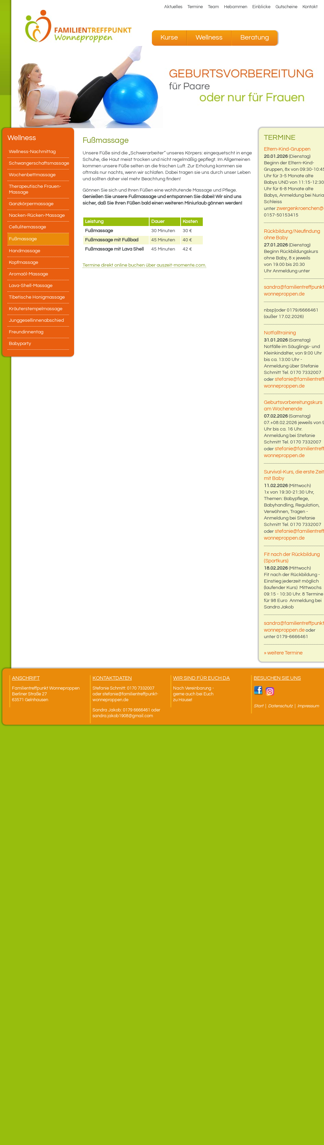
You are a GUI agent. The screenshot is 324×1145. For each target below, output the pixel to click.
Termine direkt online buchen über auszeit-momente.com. (144, 265)
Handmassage (24, 250)
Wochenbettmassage (32, 174)
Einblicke (261, 6)
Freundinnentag (26, 332)
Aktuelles (173, 6)
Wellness (209, 37)
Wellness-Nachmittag (32, 151)
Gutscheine (286, 6)
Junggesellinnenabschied (36, 320)
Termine (195, 6)
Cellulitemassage (27, 227)
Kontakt (310, 6)
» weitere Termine (283, 653)
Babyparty (20, 343)
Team (213, 6)
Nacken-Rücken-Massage (37, 215)
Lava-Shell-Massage (31, 285)
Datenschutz (281, 706)
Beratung (254, 37)
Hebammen (235, 6)
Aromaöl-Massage (28, 274)
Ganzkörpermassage (31, 203)
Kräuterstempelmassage (35, 308)
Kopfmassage (23, 262)
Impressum (308, 706)
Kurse (169, 37)
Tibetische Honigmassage (37, 297)
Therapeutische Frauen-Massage (35, 189)
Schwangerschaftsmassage (39, 163)
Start (258, 706)
